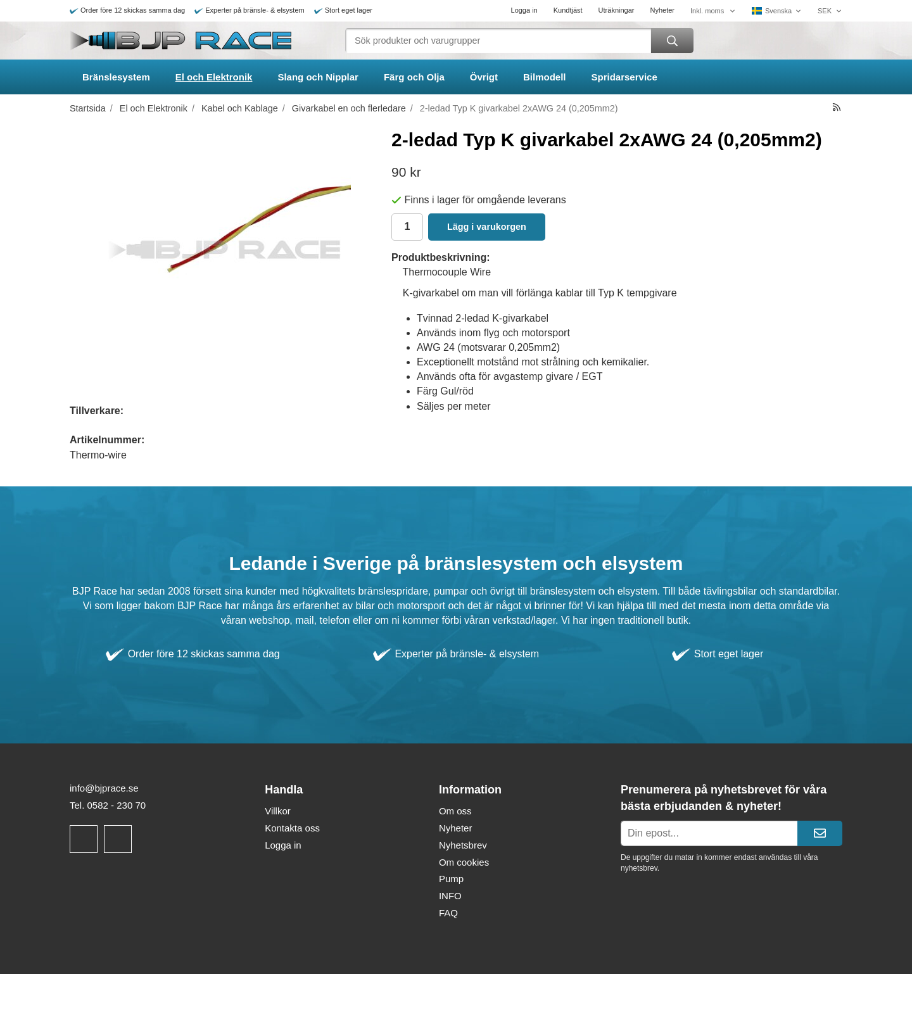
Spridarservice (624, 77)
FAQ (448, 912)
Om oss (455, 810)
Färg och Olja (414, 77)
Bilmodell (544, 77)
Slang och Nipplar (317, 77)
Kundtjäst (568, 10)
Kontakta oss (292, 828)
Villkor (278, 810)
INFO (450, 895)
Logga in (524, 10)
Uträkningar (616, 10)
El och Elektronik (214, 77)
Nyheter (662, 10)
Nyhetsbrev (463, 845)
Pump (451, 878)
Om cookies (464, 862)
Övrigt (484, 77)
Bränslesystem (116, 77)
